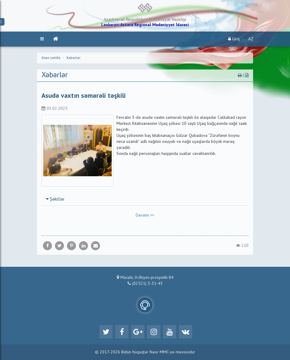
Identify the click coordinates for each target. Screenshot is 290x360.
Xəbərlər (73, 58)
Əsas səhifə (50, 58)
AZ (250, 39)
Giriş (234, 39)
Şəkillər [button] (55, 199)
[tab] (145, 199)
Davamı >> (145, 215)
